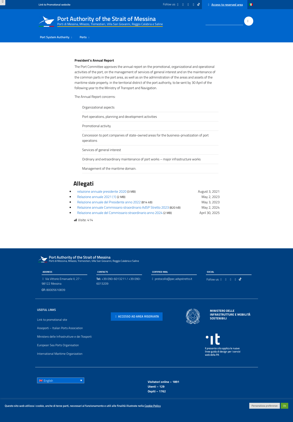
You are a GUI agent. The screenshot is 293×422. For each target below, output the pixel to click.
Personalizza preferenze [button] (265, 406)
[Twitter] (183, 4)
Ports (83, 37)
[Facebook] (178, 4)
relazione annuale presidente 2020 (101, 191)
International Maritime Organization (60, 353)
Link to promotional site (52, 319)
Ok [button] (284, 406)
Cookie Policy (153, 406)
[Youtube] (194, 4)
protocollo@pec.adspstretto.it (173, 278)
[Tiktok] (199, 4)
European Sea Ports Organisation (58, 345)
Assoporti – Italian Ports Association (60, 328)
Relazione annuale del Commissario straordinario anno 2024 (120, 212)
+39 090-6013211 (114, 278)
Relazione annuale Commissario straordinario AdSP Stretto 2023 (123, 207)
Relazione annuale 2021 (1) (96, 196)
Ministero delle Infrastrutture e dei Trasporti (64, 336)
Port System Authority (54, 37)
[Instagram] (188, 4)
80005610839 (53, 289)
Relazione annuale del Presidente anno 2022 (109, 202)
